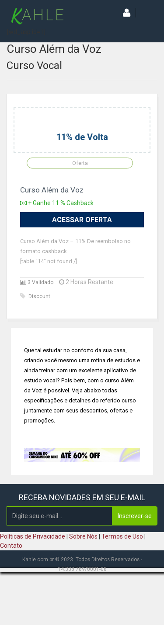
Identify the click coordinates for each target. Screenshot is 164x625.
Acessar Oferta (82, 220)
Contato (11, 545)
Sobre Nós (83, 536)
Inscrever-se (135, 515)
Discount (35, 296)
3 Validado (36, 282)
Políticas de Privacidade (32, 536)
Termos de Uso (122, 536)
